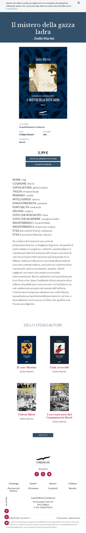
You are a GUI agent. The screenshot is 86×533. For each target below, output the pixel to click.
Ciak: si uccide (59, 367)
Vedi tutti (43, 435)
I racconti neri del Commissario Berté (59, 416)
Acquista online (43, 164)
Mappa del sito (74, 518)
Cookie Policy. (12, 6)
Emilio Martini (44, 38)
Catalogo (14, 483)
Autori (52, 483)
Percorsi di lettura (13, 489)
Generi (33, 483)
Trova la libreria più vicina (43, 159)
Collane (72, 483)
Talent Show (26, 414)
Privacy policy (62, 518)
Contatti (52, 488)
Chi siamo (33, 488)
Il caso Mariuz (26, 367)
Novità (72, 488)
